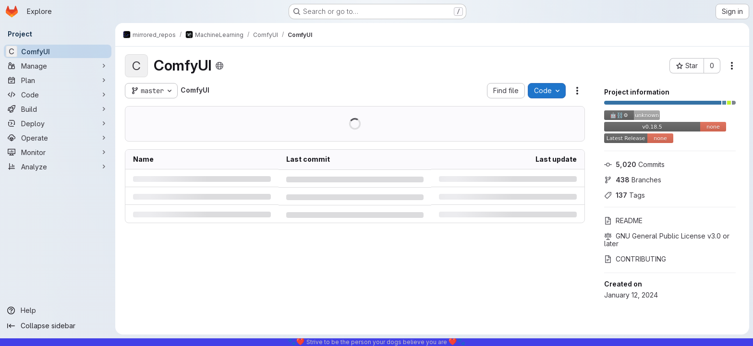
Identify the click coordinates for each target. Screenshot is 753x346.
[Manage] (57, 65)
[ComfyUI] (57, 51)
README (623, 220)
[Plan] (57, 80)
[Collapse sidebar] (57, 326)
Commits (634, 164)
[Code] (57, 94)
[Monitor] (57, 152)
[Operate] (57, 137)
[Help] (57, 310)
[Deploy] (57, 123)
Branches (632, 180)
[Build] (57, 109)
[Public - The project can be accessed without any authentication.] (219, 66)
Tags (624, 195)
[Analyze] (57, 166)
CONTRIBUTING (635, 259)
